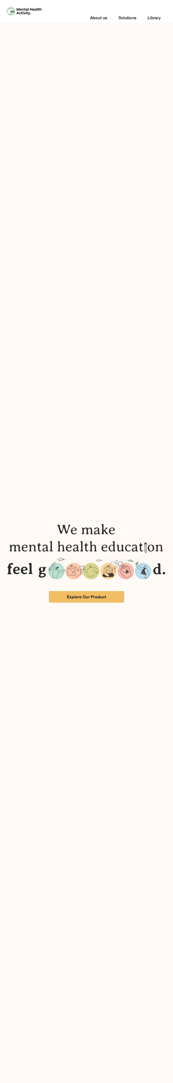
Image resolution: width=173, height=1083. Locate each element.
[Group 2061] (24, 9)
